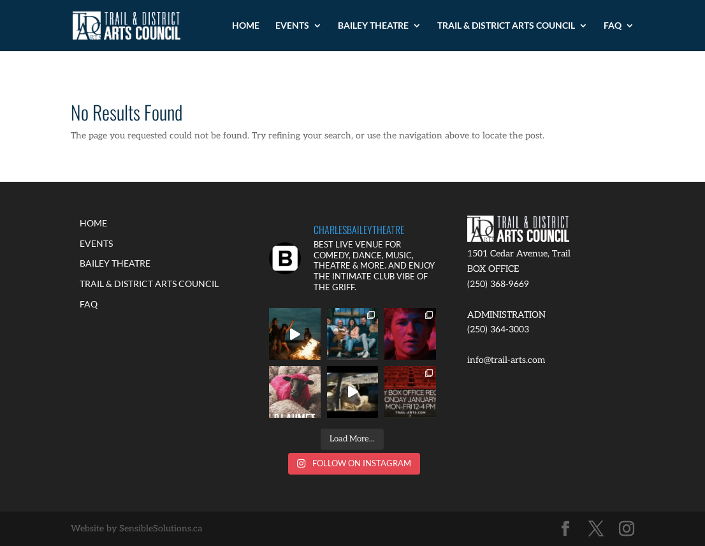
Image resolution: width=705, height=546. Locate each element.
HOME (245, 26)
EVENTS (292, 26)
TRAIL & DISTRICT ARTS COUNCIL (506, 26)
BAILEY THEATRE (373, 26)
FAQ (612, 26)
